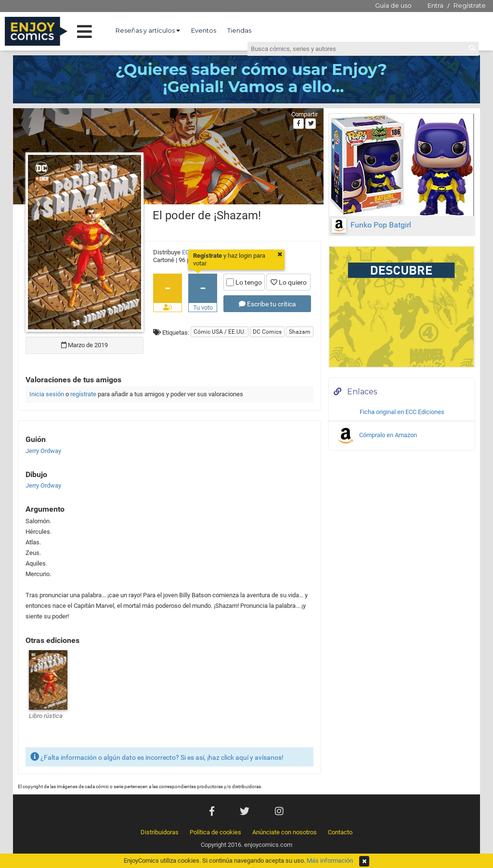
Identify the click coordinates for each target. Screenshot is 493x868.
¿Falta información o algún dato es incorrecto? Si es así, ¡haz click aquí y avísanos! (157, 756)
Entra (435, 5)
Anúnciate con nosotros (284, 832)
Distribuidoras (160, 832)
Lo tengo (244, 282)
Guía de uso (393, 5)
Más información (330, 860)
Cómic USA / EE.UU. (220, 331)
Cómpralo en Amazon (376, 435)
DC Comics (267, 331)
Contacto (340, 832)
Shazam (300, 331)
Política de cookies (215, 832)
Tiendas (239, 30)
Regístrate (470, 5)
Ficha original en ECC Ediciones (402, 411)
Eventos (203, 30)
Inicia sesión (46, 394)
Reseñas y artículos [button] (148, 30)
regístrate (83, 394)
